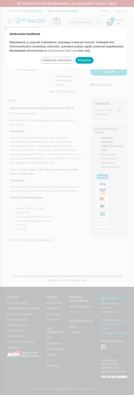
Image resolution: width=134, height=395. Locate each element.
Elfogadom (84, 60)
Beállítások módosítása (57, 60)
